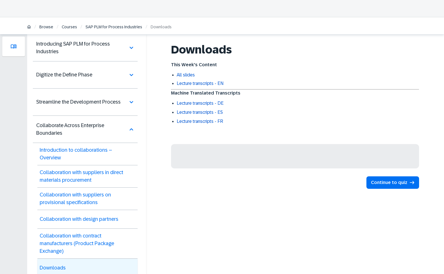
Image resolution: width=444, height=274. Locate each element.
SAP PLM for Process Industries (114, 27)
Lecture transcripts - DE (200, 103)
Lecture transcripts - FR (200, 121)
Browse (46, 27)
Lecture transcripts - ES (200, 112)
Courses (69, 27)
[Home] (29, 27)
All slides (186, 74)
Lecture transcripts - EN (200, 83)
